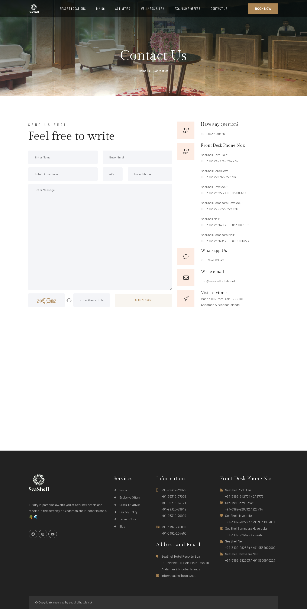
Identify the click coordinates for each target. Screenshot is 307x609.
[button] (69, 300)
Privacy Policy (128, 512)
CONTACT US (219, 8)
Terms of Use (127, 519)
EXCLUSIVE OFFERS (188, 8)
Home (142, 70)
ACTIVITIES (122, 8)
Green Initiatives (129, 504)
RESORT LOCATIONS (73, 8)
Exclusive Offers (129, 497)
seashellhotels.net (80, 602)
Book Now (263, 8)
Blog (122, 526)
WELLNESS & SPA (152, 8)
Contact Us (161, 70)
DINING (100, 8)
